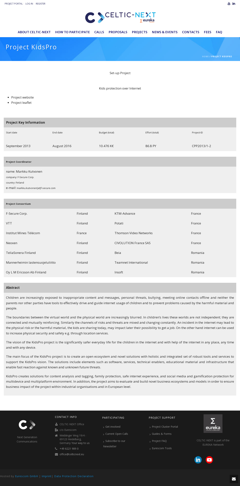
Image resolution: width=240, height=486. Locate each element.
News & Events (165, 32)
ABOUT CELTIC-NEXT (34, 32)
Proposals (118, 32)
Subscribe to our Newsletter (114, 443)
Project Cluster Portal (164, 427)
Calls (99, 32)
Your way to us (80, 443)
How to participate (72, 32)
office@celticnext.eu (72, 454)
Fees (207, 32)
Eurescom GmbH (26, 476)
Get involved (111, 427)
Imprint (47, 476)
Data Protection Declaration (74, 476)
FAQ (219, 32)
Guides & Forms (161, 434)
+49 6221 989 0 (69, 448)
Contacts (190, 32)
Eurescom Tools (161, 448)
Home (205, 56)
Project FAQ (158, 441)
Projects (139, 32)
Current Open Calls (115, 434)
